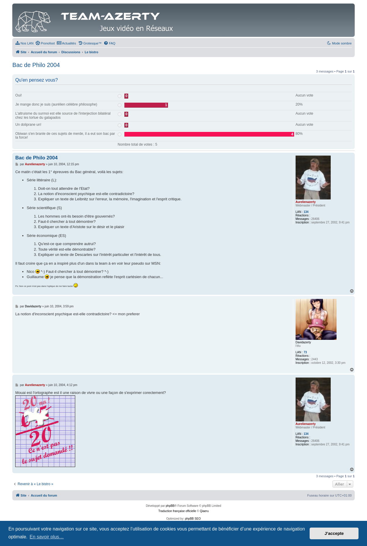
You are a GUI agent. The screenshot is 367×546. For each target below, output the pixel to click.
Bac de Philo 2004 (36, 65)
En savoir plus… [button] (47, 536)
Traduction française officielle (177, 511)
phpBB (170, 505)
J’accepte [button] (334, 533)
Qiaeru (204, 511)
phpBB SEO (193, 518)
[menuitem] (24, 43)
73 (305, 352)
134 (305, 211)
